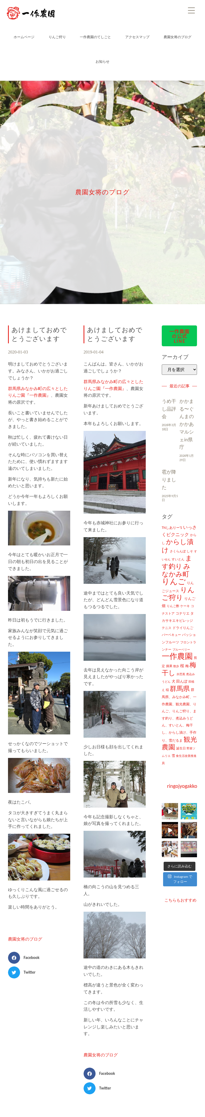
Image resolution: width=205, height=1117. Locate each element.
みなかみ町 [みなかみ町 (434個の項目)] (176, 570)
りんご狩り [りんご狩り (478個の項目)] (178, 594)
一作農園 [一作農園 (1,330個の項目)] (177, 656)
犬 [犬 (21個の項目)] (173, 681)
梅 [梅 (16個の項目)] (187, 666)
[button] (26, 958)
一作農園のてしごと (95, 37)
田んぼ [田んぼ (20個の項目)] (181, 681)
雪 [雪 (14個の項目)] (173, 756)
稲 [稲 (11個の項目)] (167, 690)
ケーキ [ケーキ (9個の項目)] (185, 606)
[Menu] (191, 10)
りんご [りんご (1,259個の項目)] (174, 581)
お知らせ (102, 62)
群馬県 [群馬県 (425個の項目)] (180, 689)
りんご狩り (57, 37)
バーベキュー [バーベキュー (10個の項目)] (171, 635)
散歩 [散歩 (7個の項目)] (176, 666)
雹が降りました (169, 479)
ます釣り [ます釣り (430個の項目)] (177, 562)
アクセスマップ (137, 37)
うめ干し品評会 (169, 409)
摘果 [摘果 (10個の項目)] (169, 666)
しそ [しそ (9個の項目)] (190, 551)
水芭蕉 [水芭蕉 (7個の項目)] (180, 674)
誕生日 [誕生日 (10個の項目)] (181, 748)
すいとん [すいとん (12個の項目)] (178, 559)
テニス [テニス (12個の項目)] (166, 628)
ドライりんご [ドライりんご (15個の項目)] (182, 628)
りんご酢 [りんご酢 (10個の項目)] (173, 606)
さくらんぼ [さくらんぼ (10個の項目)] (178, 551)
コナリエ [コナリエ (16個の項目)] (183, 613)
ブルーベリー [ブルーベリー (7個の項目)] (181, 649)
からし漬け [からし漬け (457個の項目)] (178, 546)
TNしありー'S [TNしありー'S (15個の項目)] (172, 527)
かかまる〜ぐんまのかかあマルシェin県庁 (186, 424)
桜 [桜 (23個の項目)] (182, 665)
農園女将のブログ (177, 37)
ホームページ (24, 37)
